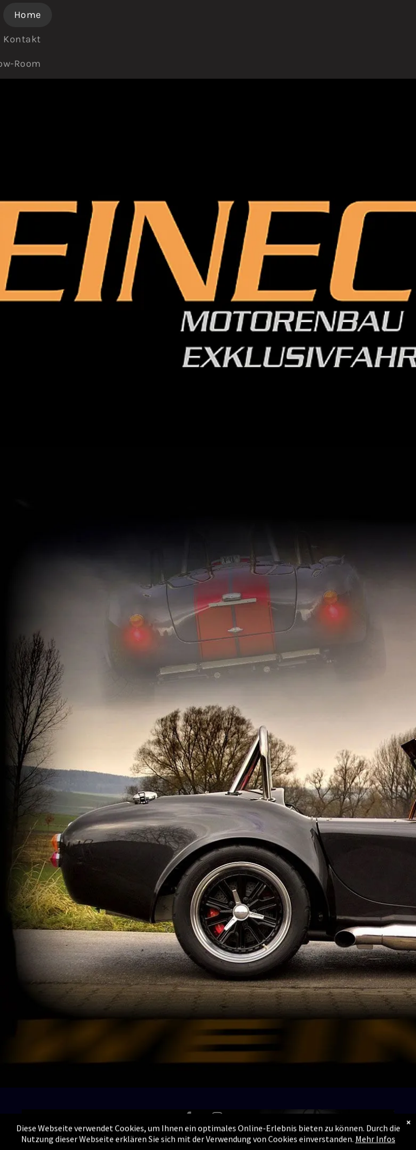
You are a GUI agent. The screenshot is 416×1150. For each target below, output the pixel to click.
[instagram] (217, 1118)
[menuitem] (31, 15)
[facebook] (188, 1118)
